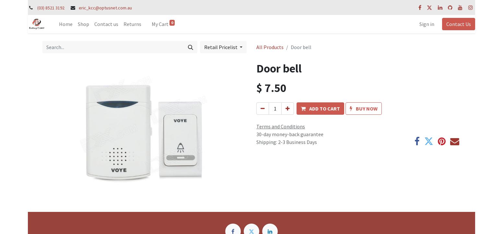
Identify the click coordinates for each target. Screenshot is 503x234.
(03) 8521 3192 (50, 8)
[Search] (190, 47)
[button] (320, 108)
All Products (270, 47)
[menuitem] (65, 24)
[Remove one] (262, 108)
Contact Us (458, 24)
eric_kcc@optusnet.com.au (105, 8)
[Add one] (287, 108)
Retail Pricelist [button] (221, 47)
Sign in (426, 24)
